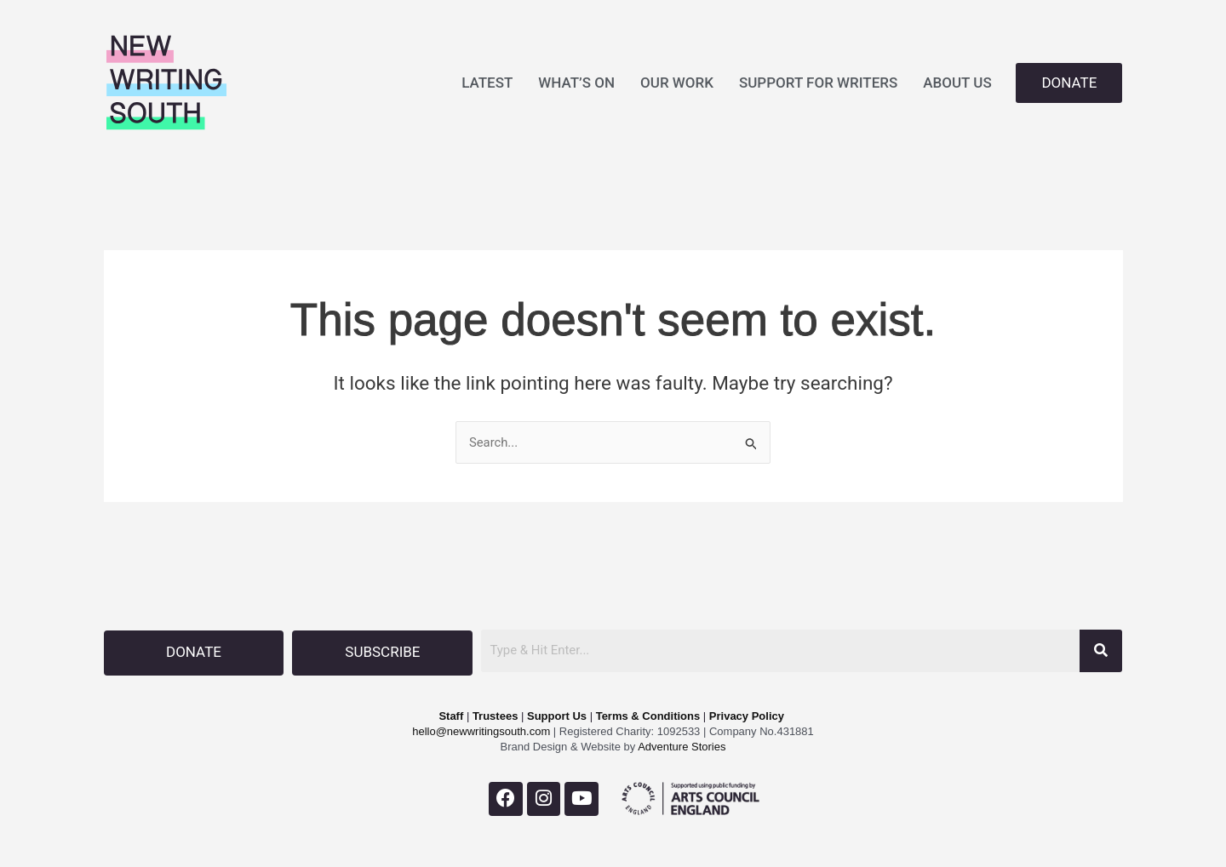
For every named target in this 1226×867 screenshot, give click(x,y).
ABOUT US (957, 82)
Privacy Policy (746, 715)
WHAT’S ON (576, 82)
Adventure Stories (680, 745)
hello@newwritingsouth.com (481, 730)
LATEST (487, 82)
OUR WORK (676, 82)
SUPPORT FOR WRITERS (818, 82)
